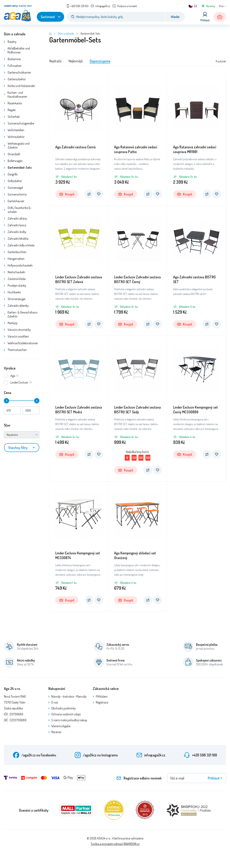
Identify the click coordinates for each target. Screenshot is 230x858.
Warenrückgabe (60, 726)
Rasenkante (15, 103)
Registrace (102, 702)
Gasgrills (13, 174)
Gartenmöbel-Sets (20, 167)
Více (221, 6)
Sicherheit (14, 117)
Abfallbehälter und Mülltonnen (18, 50)
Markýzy (13, 323)
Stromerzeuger (17, 299)
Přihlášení (101, 696)
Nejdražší (55, 61)
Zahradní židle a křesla (21, 245)
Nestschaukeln (16, 272)
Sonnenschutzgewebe (21, 123)
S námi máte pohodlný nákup (69, 720)
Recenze (56, 732)
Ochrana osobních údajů (66, 714)
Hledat (175, 17)
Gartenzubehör (17, 79)
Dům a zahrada (14, 34)
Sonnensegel (15, 188)
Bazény (12, 42)
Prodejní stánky (17, 285)
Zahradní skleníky (18, 306)
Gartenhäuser (16, 201)
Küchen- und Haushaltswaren (17, 94)
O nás (54, 702)
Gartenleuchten (17, 252)
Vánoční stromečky (19, 330)
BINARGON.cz (131, 844)
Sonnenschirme (17, 194)
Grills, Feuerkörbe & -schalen (20, 210)
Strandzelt (14, 154)
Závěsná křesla (17, 279)
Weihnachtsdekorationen (23, 343)
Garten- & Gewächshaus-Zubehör (22, 314)
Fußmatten (14, 66)
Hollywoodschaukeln (20, 265)
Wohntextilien (16, 130)
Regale (12, 110)
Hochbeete (14, 292)
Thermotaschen (17, 350)
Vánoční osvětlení (18, 336)
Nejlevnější (75, 61)
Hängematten (16, 259)
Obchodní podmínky (63, 708)
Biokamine (14, 59)
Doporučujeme (100, 61)
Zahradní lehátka (18, 238)
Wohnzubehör (16, 137)
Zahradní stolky (17, 232)
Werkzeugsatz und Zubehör (19, 145)
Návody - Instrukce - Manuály (69, 696)
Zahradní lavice (17, 225)
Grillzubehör (15, 181)
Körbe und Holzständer (21, 86)
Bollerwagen (15, 161)
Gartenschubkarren (19, 72)
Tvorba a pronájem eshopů (107, 844)
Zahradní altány (17, 218)
